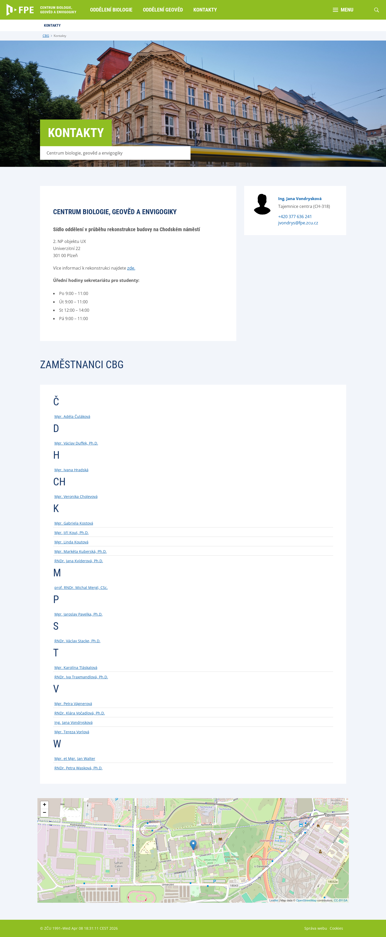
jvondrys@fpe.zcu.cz (298, 223)
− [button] (44, 813)
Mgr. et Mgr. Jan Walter (74, 758)
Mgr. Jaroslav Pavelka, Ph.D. (78, 614)
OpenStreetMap (306, 900)
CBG (46, 35)
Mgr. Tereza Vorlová (71, 731)
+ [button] (44, 805)
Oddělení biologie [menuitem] (111, 10)
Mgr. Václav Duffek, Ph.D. (76, 443)
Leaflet (274, 900)
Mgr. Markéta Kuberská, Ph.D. (80, 551)
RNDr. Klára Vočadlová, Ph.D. (79, 713)
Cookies (336, 928)
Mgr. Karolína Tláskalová (75, 667)
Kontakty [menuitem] (205, 10)
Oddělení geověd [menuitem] (163, 10)
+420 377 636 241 (295, 216)
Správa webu (315, 928)
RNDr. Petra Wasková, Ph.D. (78, 767)
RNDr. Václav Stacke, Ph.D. (77, 640)
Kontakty (60, 35)
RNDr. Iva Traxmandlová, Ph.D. (81, 676)
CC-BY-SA (341, 900)
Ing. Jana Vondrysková (300, 198)
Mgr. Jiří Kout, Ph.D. (71, 532)
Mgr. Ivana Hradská (71, 469)
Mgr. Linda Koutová (71, 542)
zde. (131, 268)
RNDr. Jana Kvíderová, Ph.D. (78, 560)
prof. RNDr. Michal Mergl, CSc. (81, 587)
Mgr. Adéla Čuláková (72, 416)
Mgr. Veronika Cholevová (76, 496)
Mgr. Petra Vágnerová (73, 703)
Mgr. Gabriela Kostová (73, 523)
